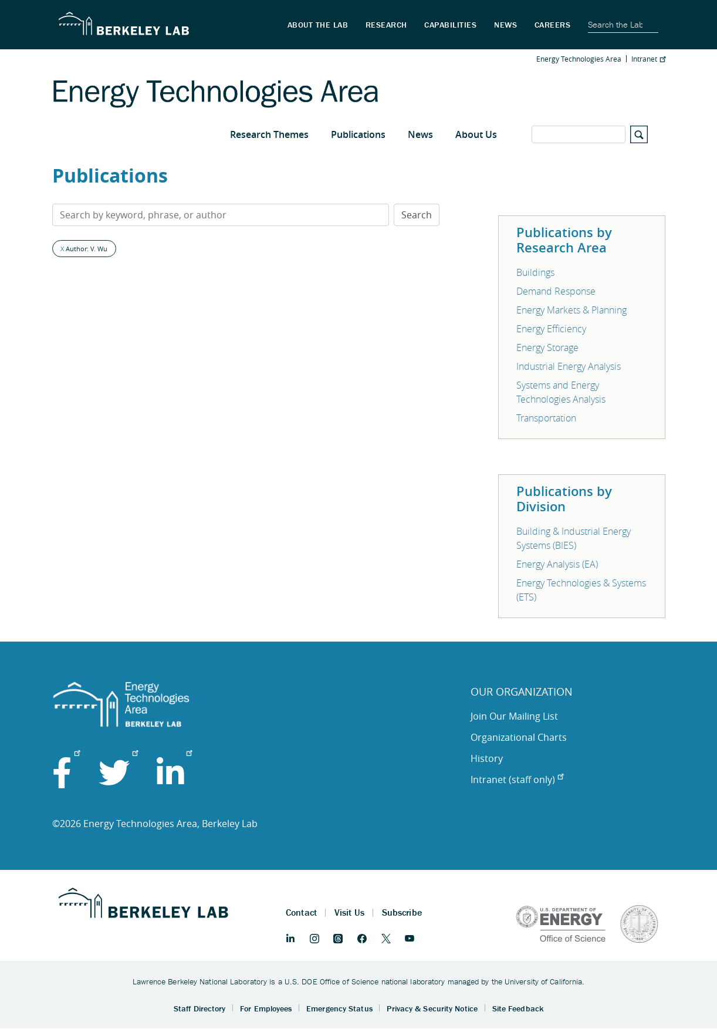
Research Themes (269, 134)
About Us (476, 134)
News (420, 134)
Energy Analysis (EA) (557, 564)
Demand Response (556, 291)
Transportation (546, 417)
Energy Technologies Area (578, 58)
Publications (358, 134)
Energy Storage (547, 347)
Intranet (648, 58)
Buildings (535, 272)
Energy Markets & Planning (571, 309)
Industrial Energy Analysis (568, 366)
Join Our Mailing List (514, 716)
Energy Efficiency (551, 328)
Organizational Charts (519, 737)
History (487, 758)
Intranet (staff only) (517, 779)
